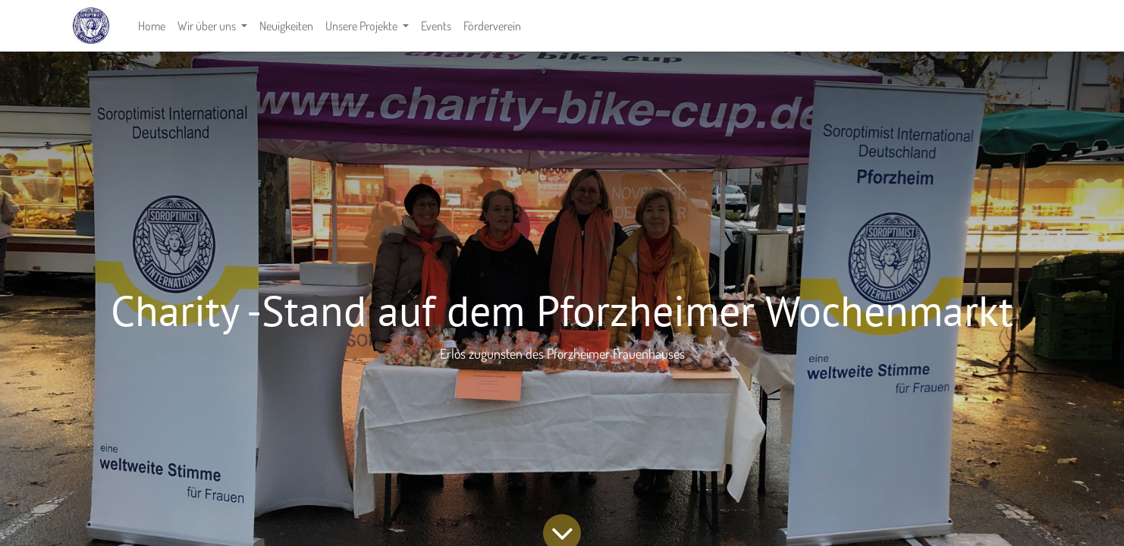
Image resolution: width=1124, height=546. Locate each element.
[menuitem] (151, 26)
